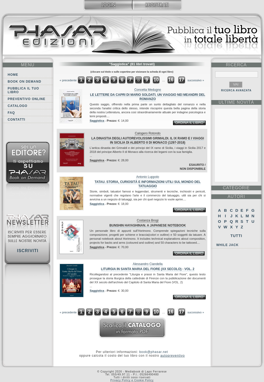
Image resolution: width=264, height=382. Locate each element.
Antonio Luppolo (147, 177)
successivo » (196, 80)
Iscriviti (27, 250)
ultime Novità (236, 102)
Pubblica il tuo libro (23, 90)
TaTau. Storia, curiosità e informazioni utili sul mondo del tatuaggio (148, 184)
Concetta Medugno (147, 90)
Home (13, 75)
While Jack (227, 245)
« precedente (68, 80)
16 (170, 79)
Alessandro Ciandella (147, 264)
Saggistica (97, 120)
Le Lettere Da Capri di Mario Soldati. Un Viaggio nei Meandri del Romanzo (147, 97)
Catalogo (17, 106)
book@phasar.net (153, 352)
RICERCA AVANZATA (236, 90)
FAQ (11, 113)
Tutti (236, 236)
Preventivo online (26, 99)
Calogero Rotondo (147, 133)
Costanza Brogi (148, 220)
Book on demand (24, 81)
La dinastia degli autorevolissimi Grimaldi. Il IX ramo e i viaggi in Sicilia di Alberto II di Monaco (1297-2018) (147, 140)
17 (181, 79)
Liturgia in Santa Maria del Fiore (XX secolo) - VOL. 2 (147, 269)
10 (156, 79)
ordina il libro (189, 123)
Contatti (16, 119)
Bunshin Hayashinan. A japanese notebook (147, 225)
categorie (236, 188)
